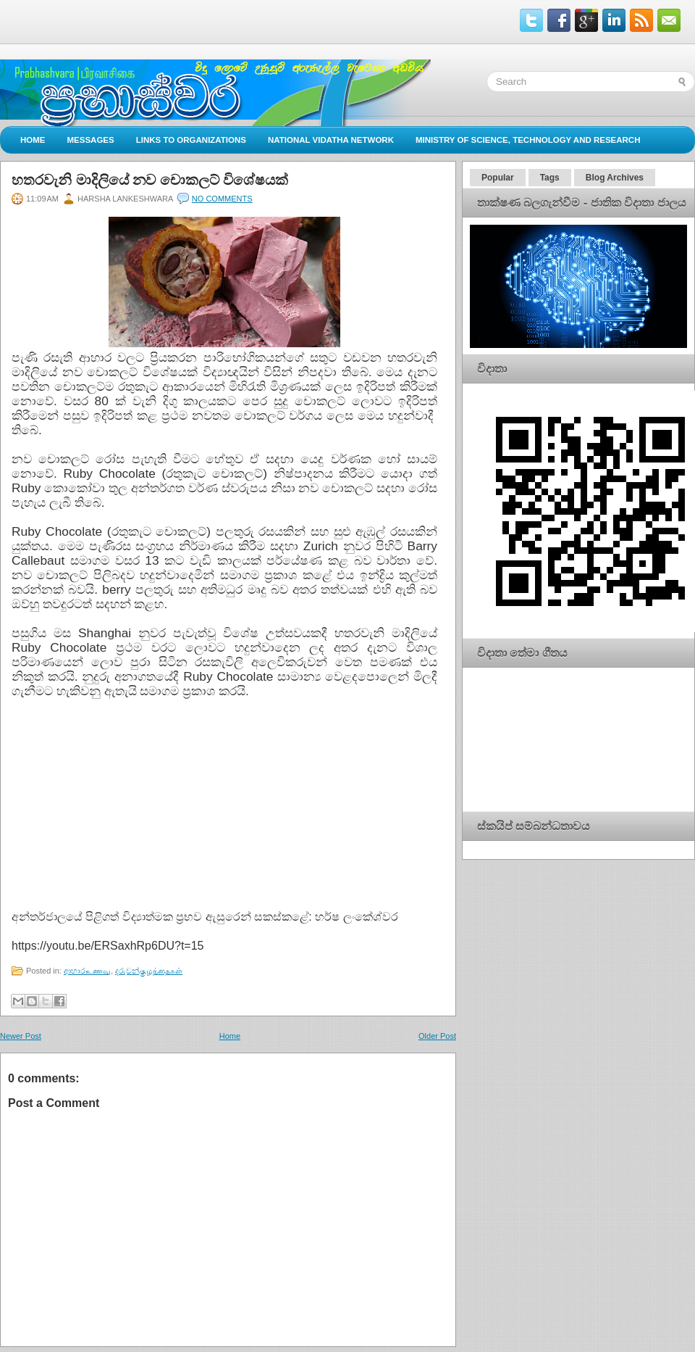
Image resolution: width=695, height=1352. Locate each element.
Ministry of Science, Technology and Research (528, 140)
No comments (222, 198)
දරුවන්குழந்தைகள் (148, 970)
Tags (550, 178)
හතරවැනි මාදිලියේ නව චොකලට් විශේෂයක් (150, 180)
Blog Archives (615, 178)
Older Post (437, 1036)
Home (33, 140)
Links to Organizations (191, 140)
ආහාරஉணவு (87, 970)
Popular (497, 178)
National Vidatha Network (331, 140)
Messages (90, 140)
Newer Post (20, 1036)
